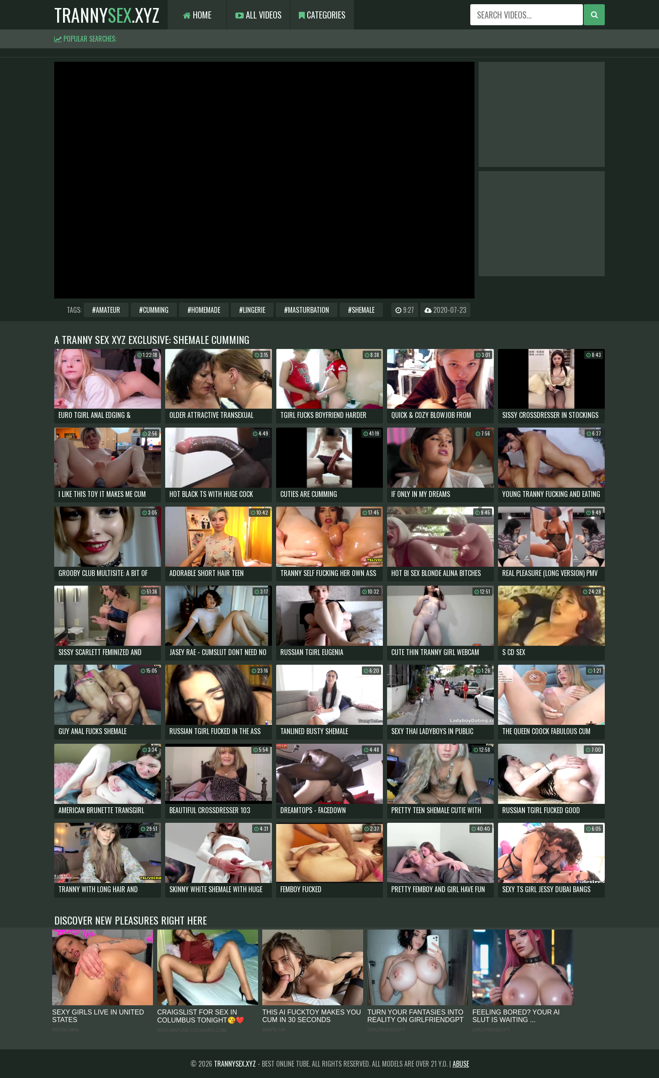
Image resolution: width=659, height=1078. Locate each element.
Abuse (461, 1064)
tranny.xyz (106, 15)
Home (197, 14)
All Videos (258, 14)
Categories (322, 14)
